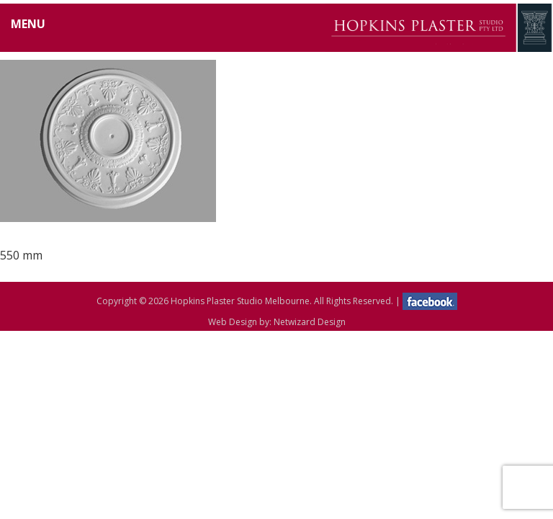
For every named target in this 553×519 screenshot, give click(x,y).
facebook (430, 301)
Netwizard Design (310, 322)
